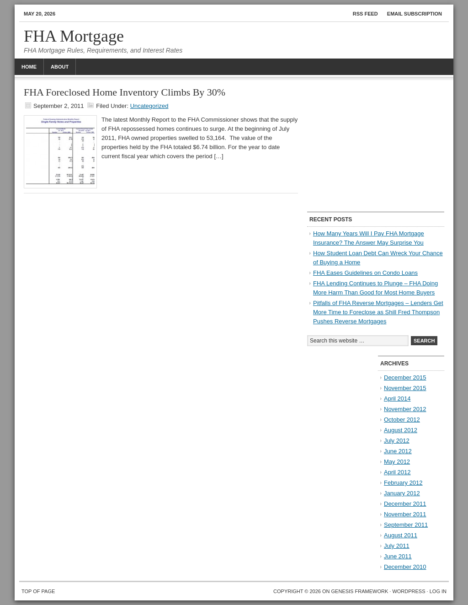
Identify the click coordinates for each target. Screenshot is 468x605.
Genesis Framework (359, 591)
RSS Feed (365, 13)
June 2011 (398, 556)
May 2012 (397, 461)
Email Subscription (414, 13)
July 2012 (397, 440)
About (60, 67)
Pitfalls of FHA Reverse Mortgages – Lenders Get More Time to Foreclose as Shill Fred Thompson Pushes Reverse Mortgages (378, 312)
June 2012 (398, 451)
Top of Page (38, 591)
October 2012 (402, 419)
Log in (438, 591)
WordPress (408, 591)
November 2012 (405, 409)
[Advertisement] (375, 145)
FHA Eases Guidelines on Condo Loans (365, 272)
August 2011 (400, 535)
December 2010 (405, 566)
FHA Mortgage (74, 36)
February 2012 (403, 482)
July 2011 (397, 545)
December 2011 (405, 503)
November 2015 (405, 388)
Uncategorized (149, 105)
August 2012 (400, 430)
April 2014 (397, 398)
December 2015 (405, 377)
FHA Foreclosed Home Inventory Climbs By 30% (124, 92)
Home (29, 67)
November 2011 (405, 514)
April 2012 (397, 472)
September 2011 (406, 524)
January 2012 (402, 493)
